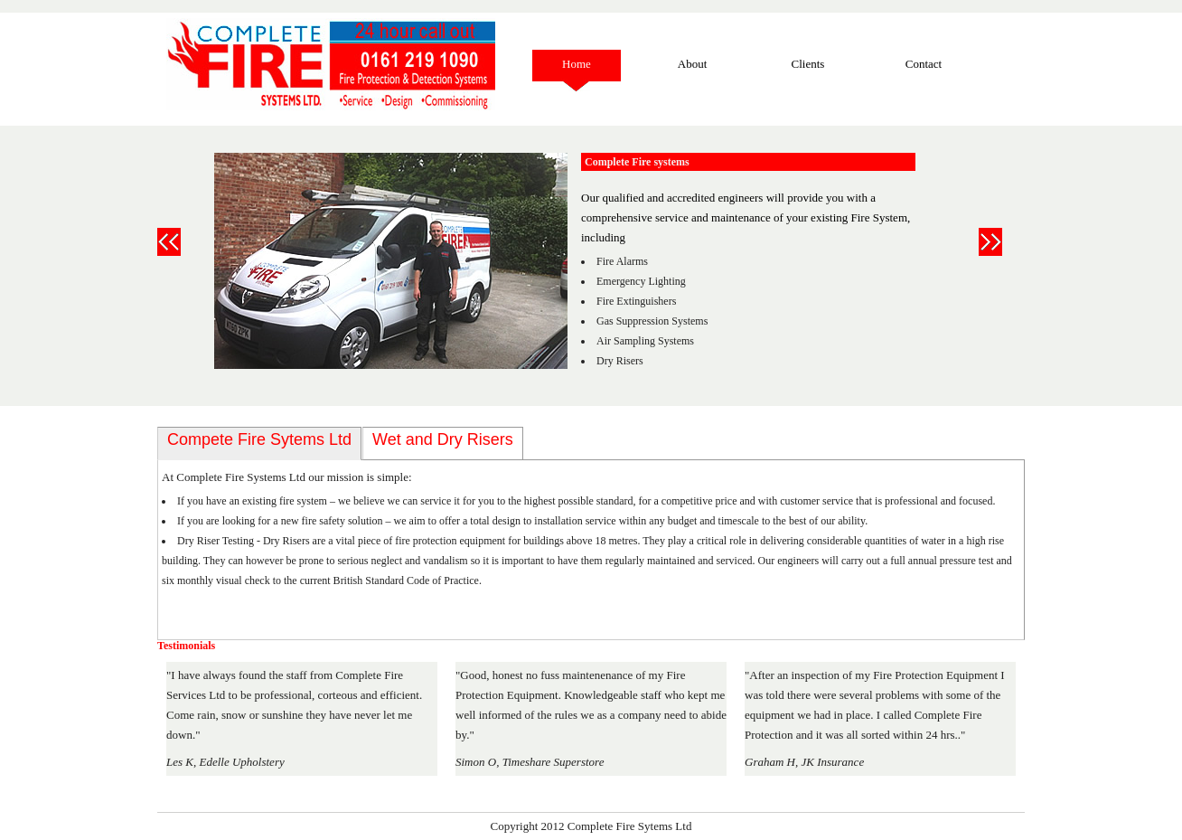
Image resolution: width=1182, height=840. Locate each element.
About (693, 64)
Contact (923, 64)
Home (576, 64)
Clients (808, 64)
